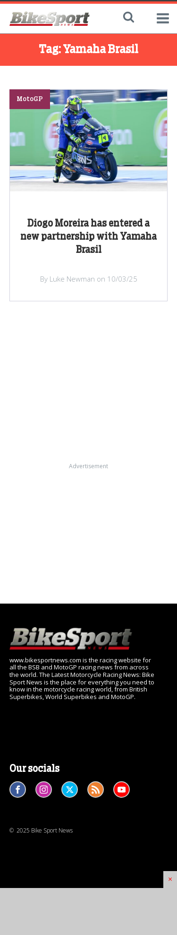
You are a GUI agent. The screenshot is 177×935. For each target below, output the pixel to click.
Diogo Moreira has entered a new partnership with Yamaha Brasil (88, 237)
